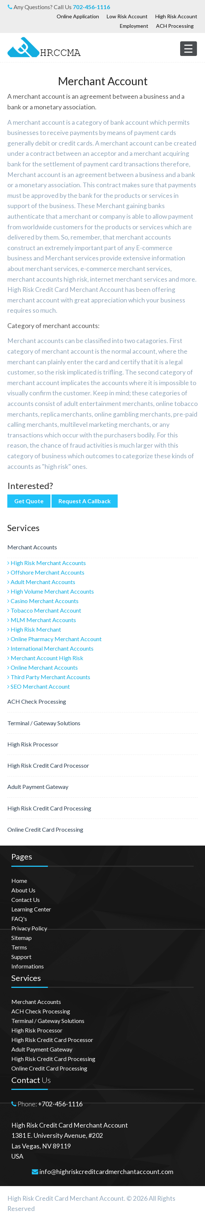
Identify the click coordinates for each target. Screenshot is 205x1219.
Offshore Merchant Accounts (45, 572)
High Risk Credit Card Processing (49, 808)
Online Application (78, 16)
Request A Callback (84, 500)
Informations (27, 966)
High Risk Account (176, 16)
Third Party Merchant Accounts (48, 676)
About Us (23, 890)
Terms (19, 947)
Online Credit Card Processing (45, 829)
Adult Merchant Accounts (41, 581)
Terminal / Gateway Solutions (43, 722)
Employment (134, 26)
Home (19, 880)
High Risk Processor (32, 744)
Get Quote (28, 500)
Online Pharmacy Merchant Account (54, 638)
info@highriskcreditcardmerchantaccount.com (106, 1171)
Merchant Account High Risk (45, 657)
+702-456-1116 (60, 1104)
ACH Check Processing (36, 701)
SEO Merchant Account (38, 686)
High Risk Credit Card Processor (48, 765)
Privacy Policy (29, 928)
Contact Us (25, 899)
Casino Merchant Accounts (43, 600)
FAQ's (19, 918)
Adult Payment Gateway (37, 786)
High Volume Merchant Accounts (50, 591)
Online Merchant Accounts (42, 667)
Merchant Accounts (32, 546)
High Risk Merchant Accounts (46, 562)
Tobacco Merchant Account (44, 610)
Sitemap (21, 937)
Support (21, 956)
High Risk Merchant (34, 629)
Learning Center (31, 909)
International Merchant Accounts (50, 648)
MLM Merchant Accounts (41, 619)
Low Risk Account (127, 16)
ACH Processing (175, 26)
